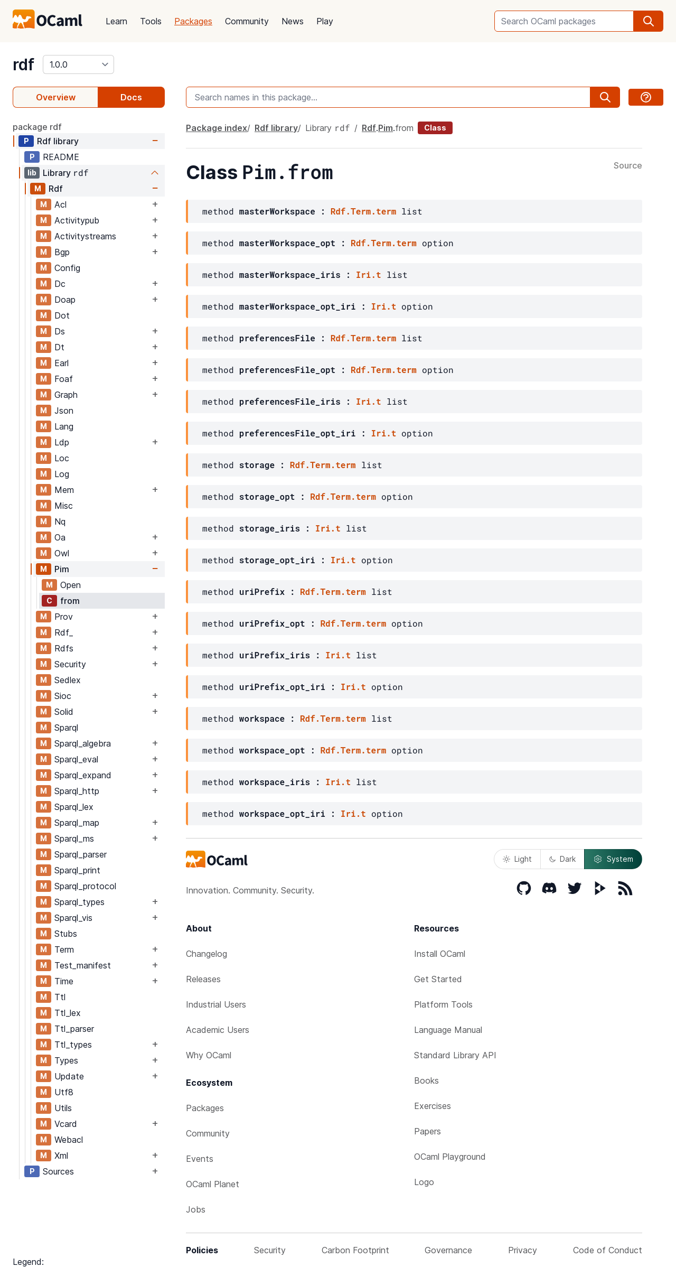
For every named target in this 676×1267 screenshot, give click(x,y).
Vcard (65, 1124)
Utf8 (63, 1092)
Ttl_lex (67, 1013)
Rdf (56, 188)
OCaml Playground (450, 1156)
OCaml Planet (212, 1184)
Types (66, 1060)
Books (426, 1080)
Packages (193, 21)
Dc (59, 283)
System (613, 859)
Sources (58, 1171)
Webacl (68, 1139)
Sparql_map (76, 822)
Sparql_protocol (85, 886)
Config (67, 268)
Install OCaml (439, 953)
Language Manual (448, 1029)
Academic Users (217, 1029)
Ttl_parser (74, 1028)
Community (247, 21)
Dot (62, 315)
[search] (648, 21)
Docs (131, 97)
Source (628, 166)
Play (324, 21)
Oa (59, 537)
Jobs (195, 1209)
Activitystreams (85, 236)
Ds (59, 331)
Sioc (62, 696)
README (61, 157)
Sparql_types (79, 902)
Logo (424, 1182)
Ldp (61, 442)
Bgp (62, 252)
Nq (59, 521)
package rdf (37, 127)
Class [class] (435, 127)
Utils (63, 1108)
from (70, 600)
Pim (61, 569)
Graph (66, 394)
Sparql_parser (80, 854)
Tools (151, 21)
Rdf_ (63, 632)
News (292, 21)
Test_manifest (82, 965)
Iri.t (368, 274)
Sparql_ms (74, 838)
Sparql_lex (73, 807)
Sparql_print (77, 870)
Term (64, 949)
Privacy (522, 1250)
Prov (63, 616)
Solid (63, 711)
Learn (116, 21)
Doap (65, 299)
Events (199, 1158)
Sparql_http (76, 791)
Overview (56, 97)
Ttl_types (73, 1044)
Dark (562, 858)
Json (63, 410)
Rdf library (58, 141)
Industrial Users (216, 1004)
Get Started (438, 979)
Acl (60, 204)
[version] (78, 64)
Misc (63, 505)
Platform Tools (443, 1004)
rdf (23, 64)
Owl (61, 553)
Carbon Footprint (355, 1250)
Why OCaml (208, 1055)
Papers (427, 1131)
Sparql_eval (76, 759)
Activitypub (76, 220)
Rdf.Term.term (364, 211)
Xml (61, 1155)
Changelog (206, 953)
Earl (61, 363)
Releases (203, 979)
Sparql (66, 727)
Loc (61, 458)
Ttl (59, 997)
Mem (64, 490)
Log (61, 474)
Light (517, 858)
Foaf (63, 379)
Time (63, 981)
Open (70, 585)
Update (69, 1076)
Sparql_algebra (82, 743)
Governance (448, 1250)
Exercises (432, 1106)
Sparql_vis (73, 917)
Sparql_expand (82, 775)
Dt (59, 347)
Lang (63, 426)
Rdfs (63, 648)
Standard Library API (455, 1055)
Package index (216, 128)
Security (70, 664)
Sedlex (67, 680)
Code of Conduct (607, 1250)
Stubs (65, 933)
